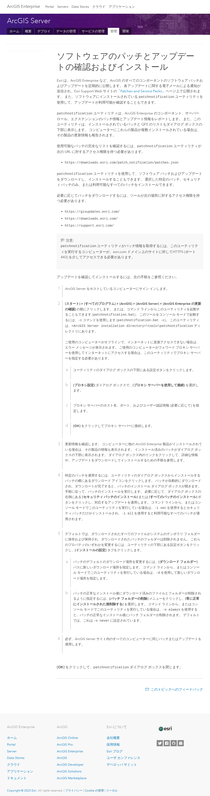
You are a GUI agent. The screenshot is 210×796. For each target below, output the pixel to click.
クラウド (98, 7)
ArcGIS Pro (65, 742)
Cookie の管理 (94, 788)
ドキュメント (17, 776)
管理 (113, 31)
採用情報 (113, 742)
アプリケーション (122, 7)
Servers (62, 7)
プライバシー (73, 788)
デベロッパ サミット (122, 762)
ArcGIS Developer (70, 762)
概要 (28, 31)
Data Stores (80, 7)
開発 (125, 31)
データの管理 (66, 31)
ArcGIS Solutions (69, 769)
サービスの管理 (93, 31)
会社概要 (113, 735)
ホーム (14, 31)
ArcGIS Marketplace (72, 776)
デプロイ (43, 31)
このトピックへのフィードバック (177, 687)
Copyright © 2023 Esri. (22, 788)
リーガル (112, 788)
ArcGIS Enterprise (23, 6)
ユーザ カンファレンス (123, 755)
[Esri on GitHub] (174, 741)
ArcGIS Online (67, 735)
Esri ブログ (115, 749)
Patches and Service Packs (141, 91)
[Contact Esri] (181, 741)
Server (12, 749)
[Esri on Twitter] (160, 741)
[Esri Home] (165, 726)
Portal (49, 7)
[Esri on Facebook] (167, 741)
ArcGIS (62, 755)
